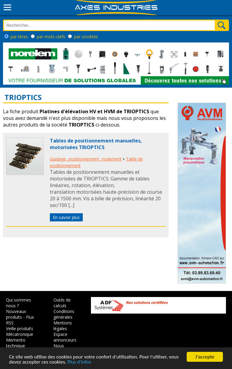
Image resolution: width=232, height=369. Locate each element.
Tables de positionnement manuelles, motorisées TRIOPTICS (96, 144)
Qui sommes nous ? (18, 302)
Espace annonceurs (64, 337)
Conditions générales (63, 314)
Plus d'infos (79, 362)
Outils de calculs (62, 302)
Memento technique (15, 343)
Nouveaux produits (16, 314)
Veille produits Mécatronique (19, 331)
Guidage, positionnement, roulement (86, 159)
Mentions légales (62, 325)
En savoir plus (66, 217)
